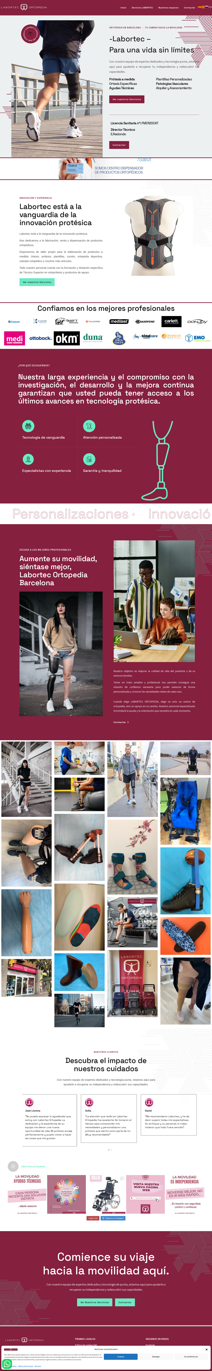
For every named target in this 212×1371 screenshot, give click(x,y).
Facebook (150, 1345)
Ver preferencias (191, 1356)
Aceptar (120, 1356)
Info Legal (37, 1366)
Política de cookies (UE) (86, 1345)
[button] (206, 1349)
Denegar (156, 1356)
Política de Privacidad (25, 1366)
